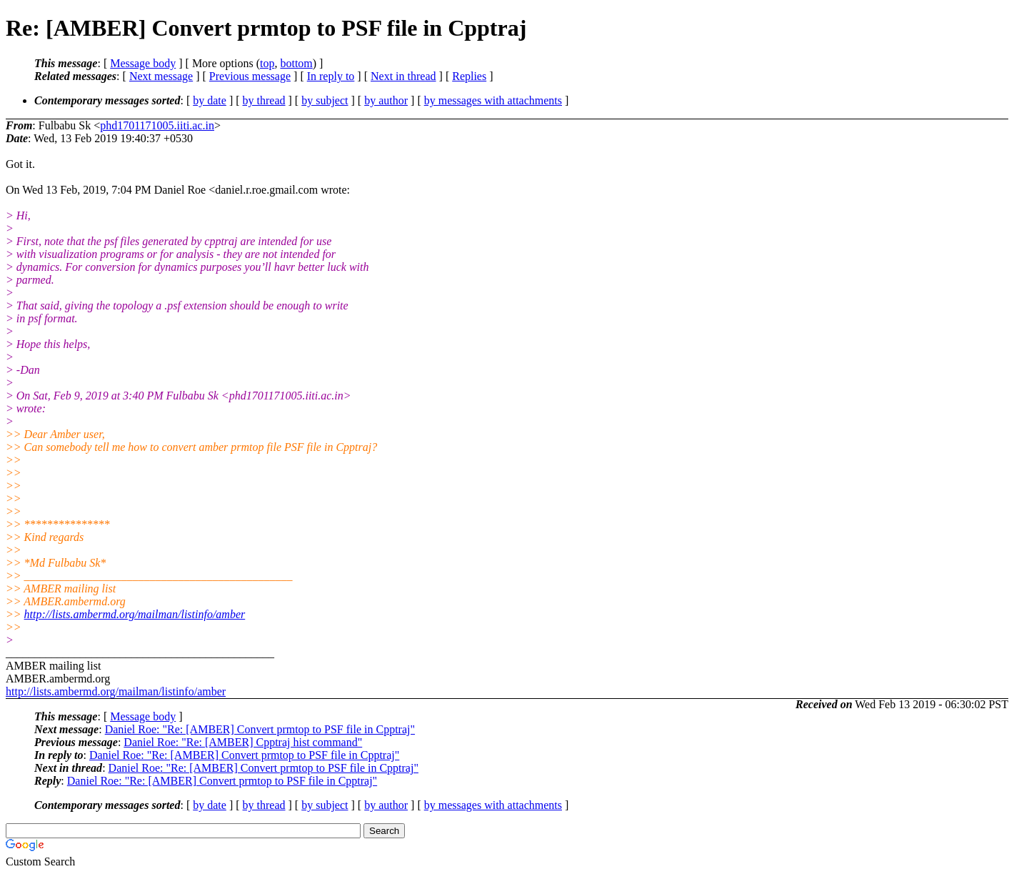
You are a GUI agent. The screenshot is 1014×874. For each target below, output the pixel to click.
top (267, 63)
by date (209, 100)
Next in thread (403, 76)
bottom (296, 63)
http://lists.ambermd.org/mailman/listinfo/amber (135, 614)
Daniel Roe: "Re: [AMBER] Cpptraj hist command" (243, 742)
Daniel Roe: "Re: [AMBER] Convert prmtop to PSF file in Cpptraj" (260, 729)
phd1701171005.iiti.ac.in (157, 125)
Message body (143, 63)
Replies (469, 76)
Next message (161, 76)
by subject (324, 100)
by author (386, 100)
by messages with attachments (493, 100)
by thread (264, 100)
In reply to (331, 76)
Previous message (250, 76)
